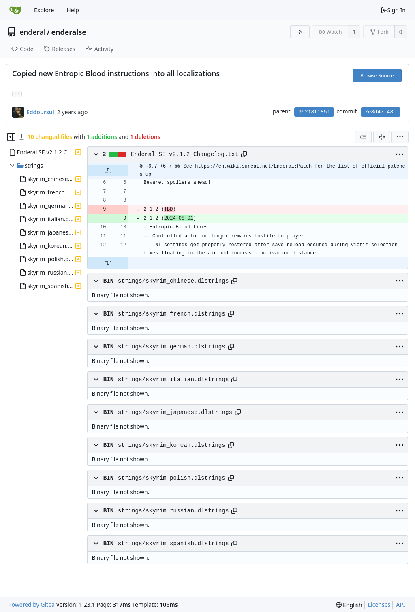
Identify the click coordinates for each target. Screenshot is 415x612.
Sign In (393, 10)
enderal (32, 32)
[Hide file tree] (11, 137)
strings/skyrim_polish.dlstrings (171, 478)
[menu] (400, 137)
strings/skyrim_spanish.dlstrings (173, 543)
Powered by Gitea (31, 604)
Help (72, 10)
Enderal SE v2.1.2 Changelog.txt (184, 154)
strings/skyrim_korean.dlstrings (171, 445)
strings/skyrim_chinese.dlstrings (173, 281)
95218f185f (314, 112)
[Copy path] (244, 154)
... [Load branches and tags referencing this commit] (17, 93)
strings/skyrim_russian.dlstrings (173, 511)
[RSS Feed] (299, 31)
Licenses (379, 604)
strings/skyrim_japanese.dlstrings (175, 412)
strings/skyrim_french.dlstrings (171, 314)
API (400, 604)
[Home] (15, 10)
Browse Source (377, 75)
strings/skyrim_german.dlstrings (171, 346)
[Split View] (381, 137)
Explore (44, 10)
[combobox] (363, 137)
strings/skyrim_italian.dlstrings (173, 379)
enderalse (68, 32)
